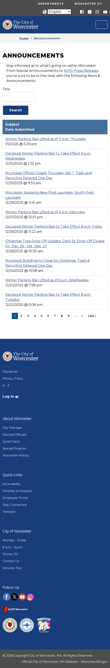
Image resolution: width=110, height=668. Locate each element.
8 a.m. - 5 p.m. (13, 547)
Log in (8, 396)
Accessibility (11, 484)
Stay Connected (14, 505)
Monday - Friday (14, 540)
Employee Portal (15, 498)
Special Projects (14, 448)
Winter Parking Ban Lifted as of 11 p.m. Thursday (45, 139)
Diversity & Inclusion (17, 491)
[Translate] (59, 11)
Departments (51, 3)
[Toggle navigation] (101, 24)
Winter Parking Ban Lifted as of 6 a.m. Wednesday (47, 280)
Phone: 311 (10, 554)
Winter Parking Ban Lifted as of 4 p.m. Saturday (45, 212)
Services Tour (12, 568)
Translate (9, 512)
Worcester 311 (88, 3)
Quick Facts (11, 441)
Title (6, 89)
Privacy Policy (13, 378)
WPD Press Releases (81, 71)
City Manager (12, 428)
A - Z (6, 385)
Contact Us (11, 561)
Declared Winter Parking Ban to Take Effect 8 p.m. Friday (53, 227)
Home (24, 38)
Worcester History (16, 455)
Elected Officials (14, 435)
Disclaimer (10, 371)
